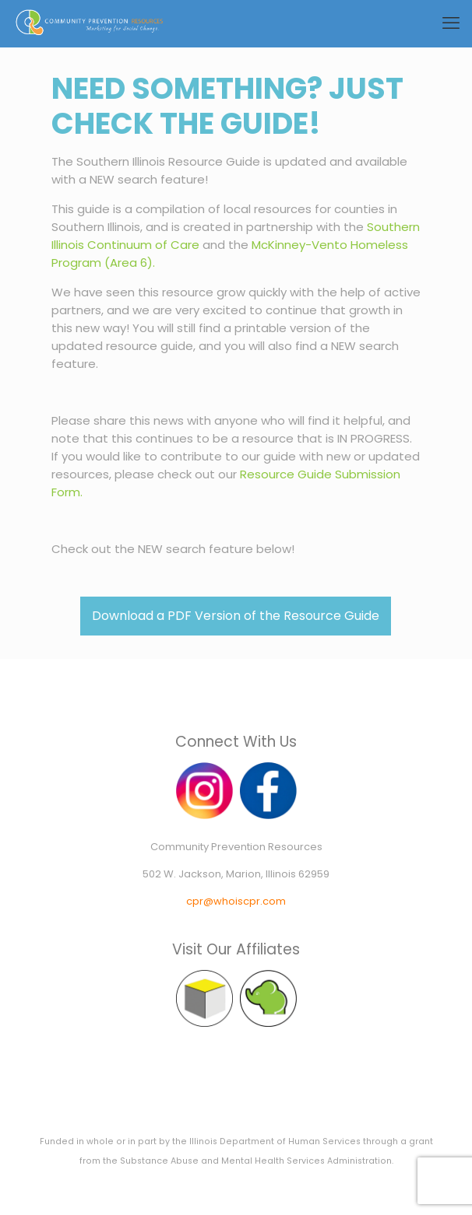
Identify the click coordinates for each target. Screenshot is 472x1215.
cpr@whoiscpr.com (236, 901)
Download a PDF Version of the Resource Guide (235, 616)
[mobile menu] (451, 23)
